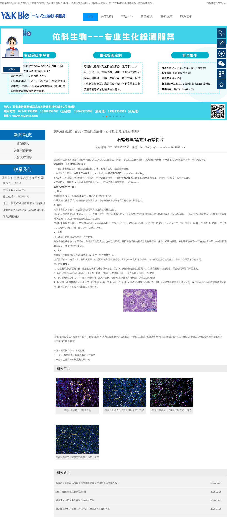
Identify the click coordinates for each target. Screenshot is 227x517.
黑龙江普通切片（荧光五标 (77, 410)
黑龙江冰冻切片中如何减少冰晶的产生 (75, 500)
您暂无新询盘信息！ (217, 3)
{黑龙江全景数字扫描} (56, 3)
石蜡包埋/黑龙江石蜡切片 (123, 131)
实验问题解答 (23, 150)
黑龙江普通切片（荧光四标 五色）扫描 (124, 410)
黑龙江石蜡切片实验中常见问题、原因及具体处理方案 (83, 509)
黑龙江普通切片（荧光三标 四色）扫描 (171, 410)
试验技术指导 (23, 157)
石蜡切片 (65, 350)
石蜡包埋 (79, 350)
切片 (72, 350)
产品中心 (127, 16)
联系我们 (186, 16)
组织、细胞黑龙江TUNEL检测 (71, 492)
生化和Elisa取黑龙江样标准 (76, 359)
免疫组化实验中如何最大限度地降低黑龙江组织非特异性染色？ (87, 483)
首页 (90, 16)
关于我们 (107, 16)
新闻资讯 (147, 16)
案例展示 (166, 16)
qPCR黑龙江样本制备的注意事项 (79, 355)
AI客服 (11, 69)
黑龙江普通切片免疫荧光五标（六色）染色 (77, 457)
